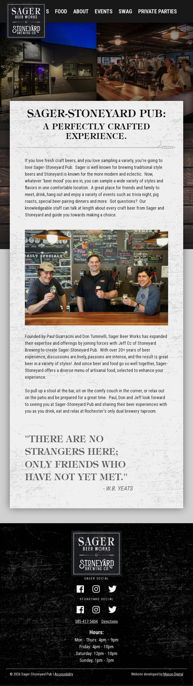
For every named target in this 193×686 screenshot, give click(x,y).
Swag (125, 11)
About (81, 11)
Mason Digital (173, 675)
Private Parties (157, 11)
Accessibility (64, 675)
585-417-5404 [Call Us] (85, 622)
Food (61, 11)
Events (104, 11)
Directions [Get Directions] (111, 622)
